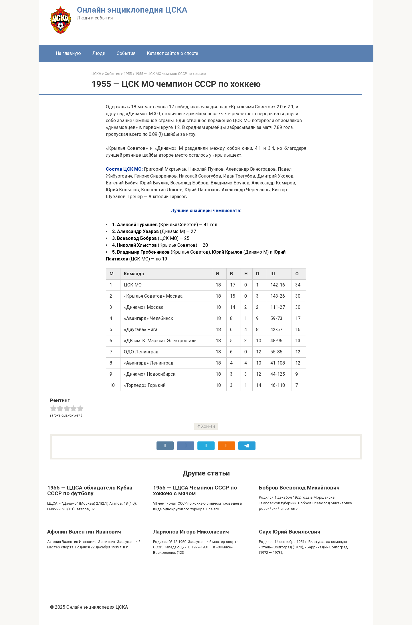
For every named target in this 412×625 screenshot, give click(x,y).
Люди (98, 53)
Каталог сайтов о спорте (172, 53)
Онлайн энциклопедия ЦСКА (132, 10)
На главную (68, 53)
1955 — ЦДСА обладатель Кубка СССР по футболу (89, 490)
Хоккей (208, 426)
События (126, 53)
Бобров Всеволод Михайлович (299, 487)
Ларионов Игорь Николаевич (191, 531)
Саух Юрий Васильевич (289, 531)
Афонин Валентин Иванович (84, 531)
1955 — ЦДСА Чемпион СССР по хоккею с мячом (195, 490)
